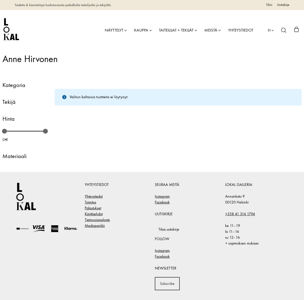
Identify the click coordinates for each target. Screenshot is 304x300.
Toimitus (90, 202)
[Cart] (296, 30)
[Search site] (283, 30)
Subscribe (167, 283)
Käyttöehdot (94, 214)
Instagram (162, 196)
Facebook (162, 202)
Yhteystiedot (94, 196)
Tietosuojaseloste (97, 219)
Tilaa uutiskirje (168, 229)
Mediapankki (95, 225)
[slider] (4, 131)
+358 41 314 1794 (240, 214)
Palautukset (93, 208)
